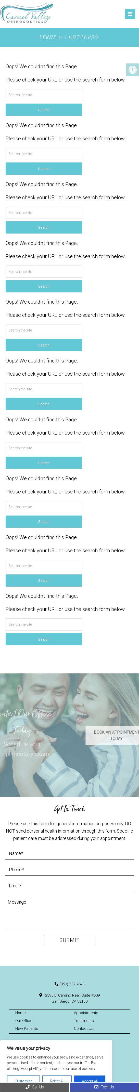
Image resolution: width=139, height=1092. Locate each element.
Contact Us (83, 1028)
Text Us (104, 1087)
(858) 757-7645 (71, 984)
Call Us (35, 1087)
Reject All (57, 1081)
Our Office (23, 1020)
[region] (56, 1066)
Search (43, 110)
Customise (23, 1081)
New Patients (26, 1028)
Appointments (86, 1013)
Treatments (84, 1020)
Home (20, 1013)
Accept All (90, 1081)
